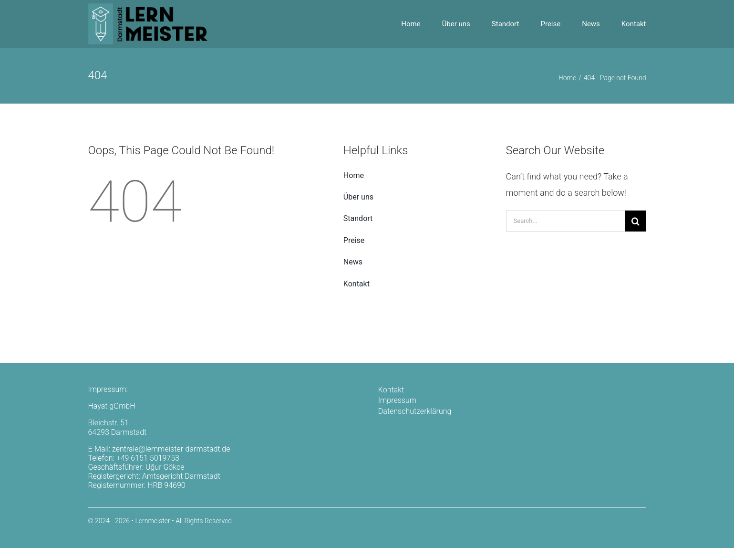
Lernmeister (152, 521)
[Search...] (565, 221)
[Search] (635, 221)
